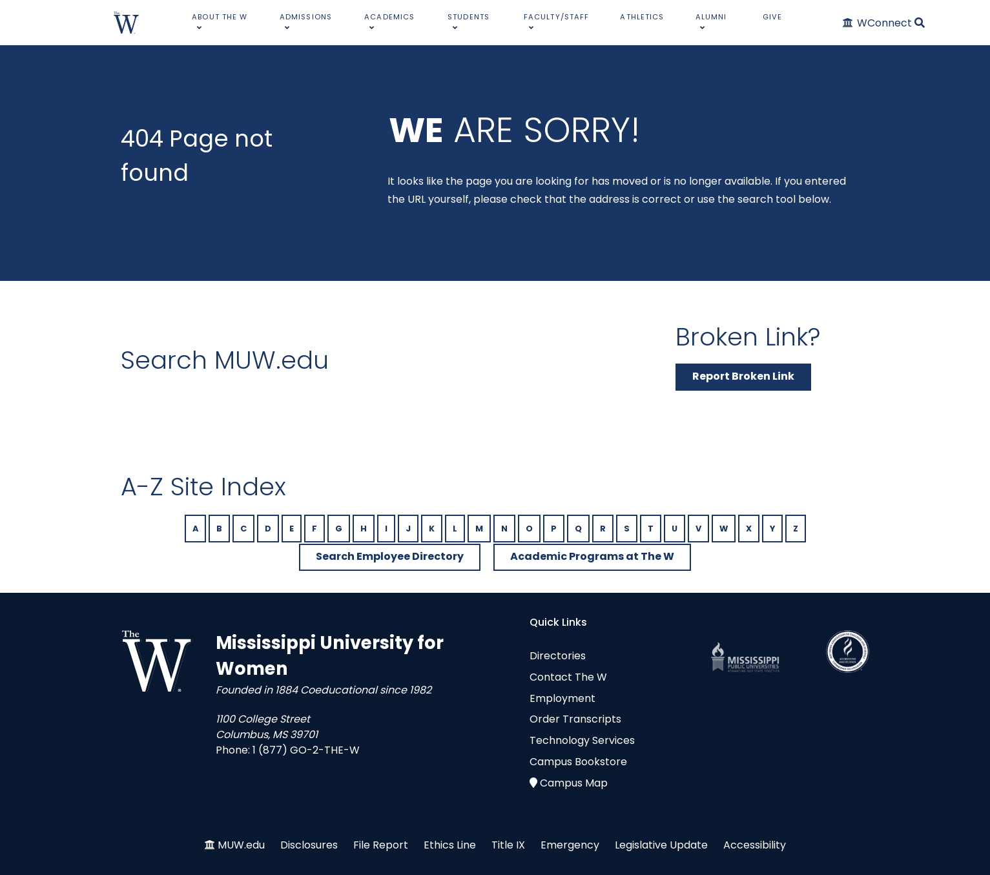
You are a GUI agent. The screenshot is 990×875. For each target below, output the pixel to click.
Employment (562, 698)
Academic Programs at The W (592, 556)
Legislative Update (661, 845)
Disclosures (309, 845)
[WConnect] (877, 22)
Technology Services (582, 740)
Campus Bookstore (578, 761)
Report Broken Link (743, 376)
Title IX (508, 845)
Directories (558, 655)
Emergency (570, 845)
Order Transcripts (575, 719)
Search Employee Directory (390, 556)
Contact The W (568, 677)
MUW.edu (241, 845)
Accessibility (754, 845)
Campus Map (574, 783)
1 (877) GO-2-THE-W (306, 750)
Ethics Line (450, 845)
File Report (380, 845)
